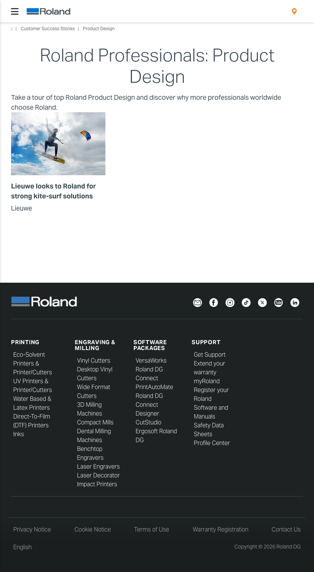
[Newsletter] (197, 302)
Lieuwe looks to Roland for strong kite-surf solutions (53, 191)
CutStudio (148, 422)
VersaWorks (151, 360)
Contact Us (286, 529)
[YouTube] (278, 302)
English (22, 547)
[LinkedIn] (294, 302)
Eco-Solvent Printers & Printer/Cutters (32, 363)
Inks (18, 434)
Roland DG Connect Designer (149, 404)
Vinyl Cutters (93, 360)
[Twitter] (262, 302)
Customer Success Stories (48, 28)
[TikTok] (246, 302)
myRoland (207, 381)
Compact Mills (95, 422)
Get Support (210, 355)
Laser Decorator (98, 475)
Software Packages (150, 345)
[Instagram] (230, 302)
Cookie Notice (92, 529)
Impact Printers (97, 484)
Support (206, 342)
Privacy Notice (32, 529)
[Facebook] (213, 302)
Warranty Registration (220, 529)
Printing (25, 342)
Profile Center (212, 443)
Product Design (99, 28)
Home (12, 29)
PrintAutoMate (154, 387)
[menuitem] (294, 11)
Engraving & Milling (95, 345)
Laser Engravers (98, 466)
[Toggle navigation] (14, 11)
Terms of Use (151, 529)
